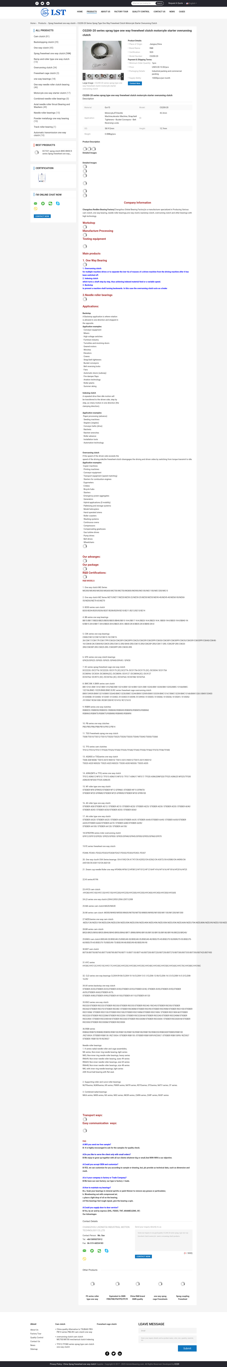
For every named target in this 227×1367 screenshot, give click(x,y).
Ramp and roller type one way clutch (51, 59)
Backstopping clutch (44, 42)
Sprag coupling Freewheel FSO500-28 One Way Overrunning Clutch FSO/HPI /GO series (182, 1297)
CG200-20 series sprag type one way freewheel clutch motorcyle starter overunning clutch (102, 86)
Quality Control (141, 12)
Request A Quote (175, 3)
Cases (182, 12)
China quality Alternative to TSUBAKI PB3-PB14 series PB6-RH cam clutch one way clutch (75, 1331)
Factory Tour (121, 12)
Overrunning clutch (43, 67)
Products (92, 12)
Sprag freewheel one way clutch (62, 23)
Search (159, 3)
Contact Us (159, 12)
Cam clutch (39, 36)
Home (80, 12)
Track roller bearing (43, 127)
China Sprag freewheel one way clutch (79, 1364)
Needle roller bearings (44, 112)
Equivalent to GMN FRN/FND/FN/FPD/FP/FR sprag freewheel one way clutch (117, 1297)
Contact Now (135, 83)
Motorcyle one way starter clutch (50, 93)
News (172, 12)
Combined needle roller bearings (50, 98)
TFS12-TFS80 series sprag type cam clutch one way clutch (75, 1345)
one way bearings (42, 79)
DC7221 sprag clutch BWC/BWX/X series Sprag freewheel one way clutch (57, 153)
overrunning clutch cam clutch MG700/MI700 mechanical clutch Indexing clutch (75, 1338)
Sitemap (34, 1349)
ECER (176, 1364)
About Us (105, 12)
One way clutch (41, 47)
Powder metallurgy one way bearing (51, 118)
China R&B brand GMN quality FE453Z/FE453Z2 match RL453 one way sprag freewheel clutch (137, 1297)
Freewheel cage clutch (45, 73)
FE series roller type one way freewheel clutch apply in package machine (92, 1297)
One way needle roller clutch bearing (51, 84)
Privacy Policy (56, 1364)
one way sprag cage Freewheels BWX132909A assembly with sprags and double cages (160, 1297)
